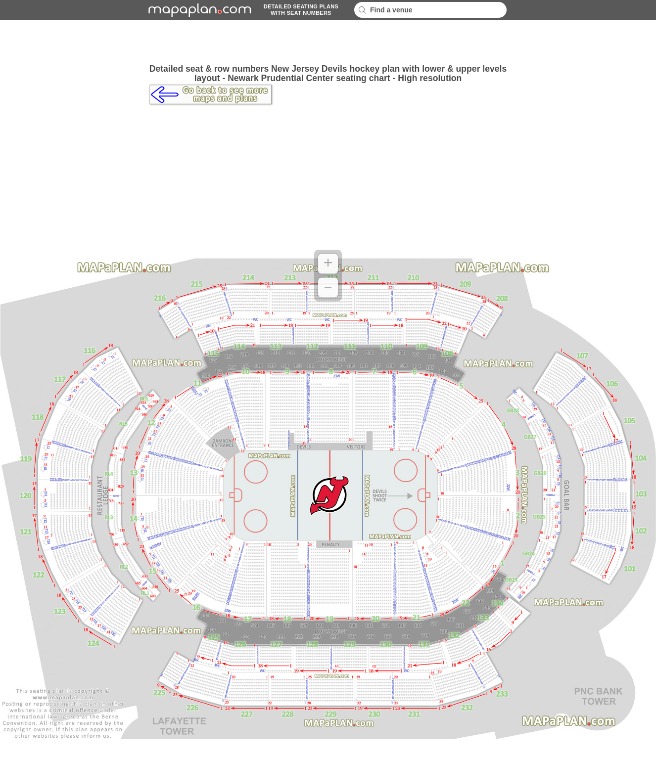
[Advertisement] (328, 42)
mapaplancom (198, 9)
